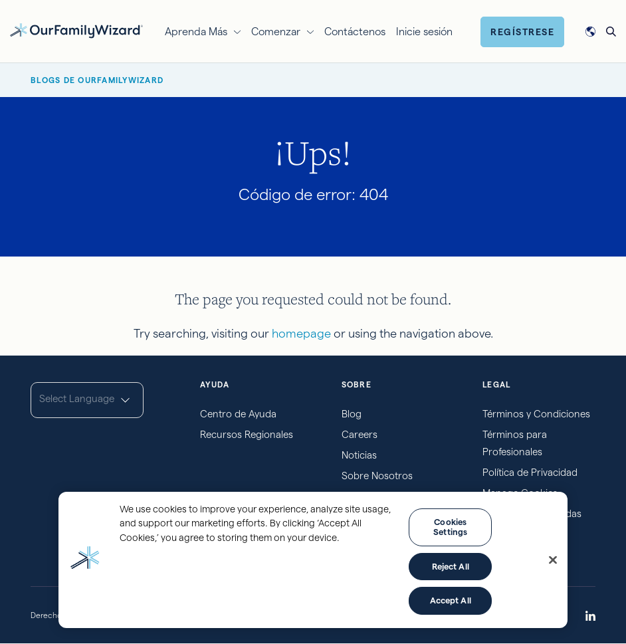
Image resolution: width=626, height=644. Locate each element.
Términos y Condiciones (536, 413)
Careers (359, 434)
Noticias (359, 455)
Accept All (450, 600)
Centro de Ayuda (238, 413)
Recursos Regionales (246, 434)
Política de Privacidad (529, 472)
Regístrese (522, 32)
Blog (352, 413)
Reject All (450, 566)
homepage (301, 333)
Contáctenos (354, 31)
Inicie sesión (424, 31)
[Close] (553, 560)
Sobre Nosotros (377, 475)
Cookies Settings (450, 527)
